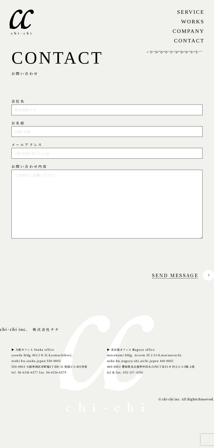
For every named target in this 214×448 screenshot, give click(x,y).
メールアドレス (27, 144)
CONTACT (189, 41)
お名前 (18, 122)
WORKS (192, 21)
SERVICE (190, 12)
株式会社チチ (29, 329)
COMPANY (188, 31)
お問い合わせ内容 (29, 166)
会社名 (18, 101)
